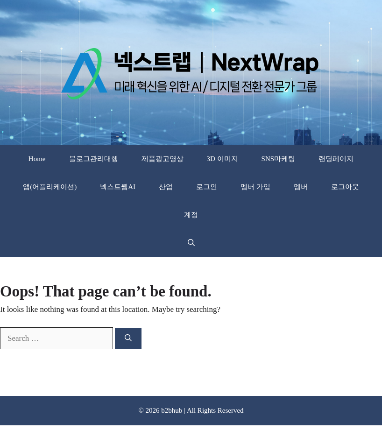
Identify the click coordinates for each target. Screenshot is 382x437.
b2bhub (171, 410)
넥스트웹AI (117, 186)
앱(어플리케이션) (50, 186)
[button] (191, 243)
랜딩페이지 (336, 158)
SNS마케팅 (279, 158)
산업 (166, 186)
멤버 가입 (255, 186)
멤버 (301, 186)
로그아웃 (345, 186)
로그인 (206, 186)
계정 (191, 214)
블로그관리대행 (93, 158)
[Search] (128, 338)
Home (37, 158)
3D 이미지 (222, 158)
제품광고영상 (162, 158)
